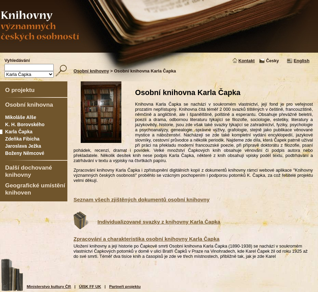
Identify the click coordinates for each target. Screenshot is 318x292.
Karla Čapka (18, 131)
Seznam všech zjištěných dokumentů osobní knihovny (142, 199)
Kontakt (246, 60)
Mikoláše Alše (20, 117)
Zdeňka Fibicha (22, 139)
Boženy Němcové (24, 153)
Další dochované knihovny (28, 171)
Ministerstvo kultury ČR (49, 286)
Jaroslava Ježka (23, 146)
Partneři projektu (125, 286)
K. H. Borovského (24, 124)
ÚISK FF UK (90, 286)
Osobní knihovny (91, 71)
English (301, 60)
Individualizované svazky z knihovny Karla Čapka (158, 222)
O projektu (20, 90)
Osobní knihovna (29, 104)
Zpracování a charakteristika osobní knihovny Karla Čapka (147, 239)
